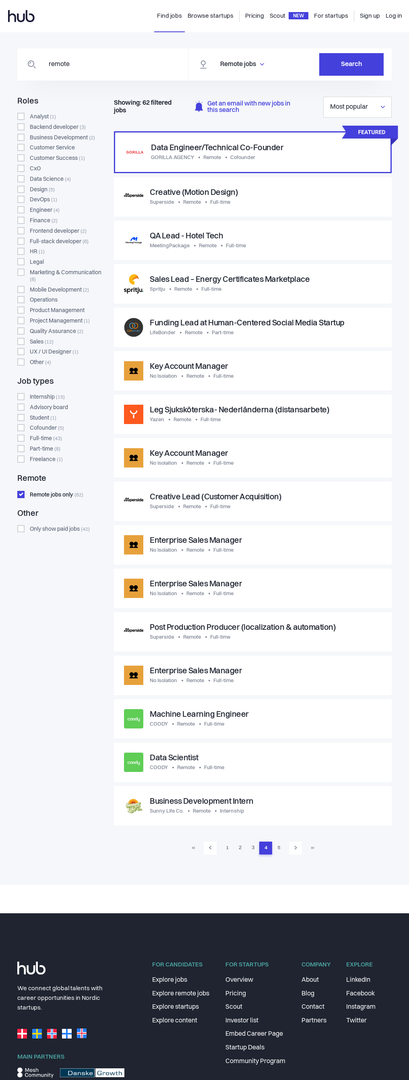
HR (37, 251)
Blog (308, 994)
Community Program (255, 1061)
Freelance (46, 459)
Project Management (60, 321)
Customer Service (52, 148)
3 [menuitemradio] (253, 847)
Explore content (174, 1021)
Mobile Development (59, 290)
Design (42, 189)
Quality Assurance (56, 331)
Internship (47, 397)
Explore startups (175, 1007)
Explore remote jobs (180, 994)
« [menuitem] (193, 847)
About (310, 980)
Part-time (45, 449)
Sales (42, 342)
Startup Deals (244, 1048)
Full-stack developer (59, 241)
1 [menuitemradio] (227, 847)
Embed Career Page (254, 1034)
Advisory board (49, 407)
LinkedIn (358, 980)
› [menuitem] (295, 847)
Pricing (235, 994)
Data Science (50, 179)
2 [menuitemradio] (240, 847)
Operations (44, 300)
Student (43, 418)
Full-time (46, 438)
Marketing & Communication (65, 276)
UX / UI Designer (54, 352)
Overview (239, 980)
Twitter (356, 1021)
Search (351, 64)
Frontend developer (58, 231)
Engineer (45, 210)
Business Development (62, 138)
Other (40, 362)
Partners (314, 1021)
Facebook (360, 994)
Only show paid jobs (60, 529)
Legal (37, 262)
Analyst (43, 117)
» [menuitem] (312, 847)
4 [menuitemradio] (265, 847)
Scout (233, 1007)
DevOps (43, 200)
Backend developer (58, 127)
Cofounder (47, 428)
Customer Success (57, 158)
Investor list (241, 1021)
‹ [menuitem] (210, 847)
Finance (44, 220)
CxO (35, 169)
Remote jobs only (56, 495)
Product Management (57, 310)
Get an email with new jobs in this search (242, 107)
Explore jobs (169, 980)
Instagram (361, 1007)
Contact (313, 1007)
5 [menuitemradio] (278, 847)
